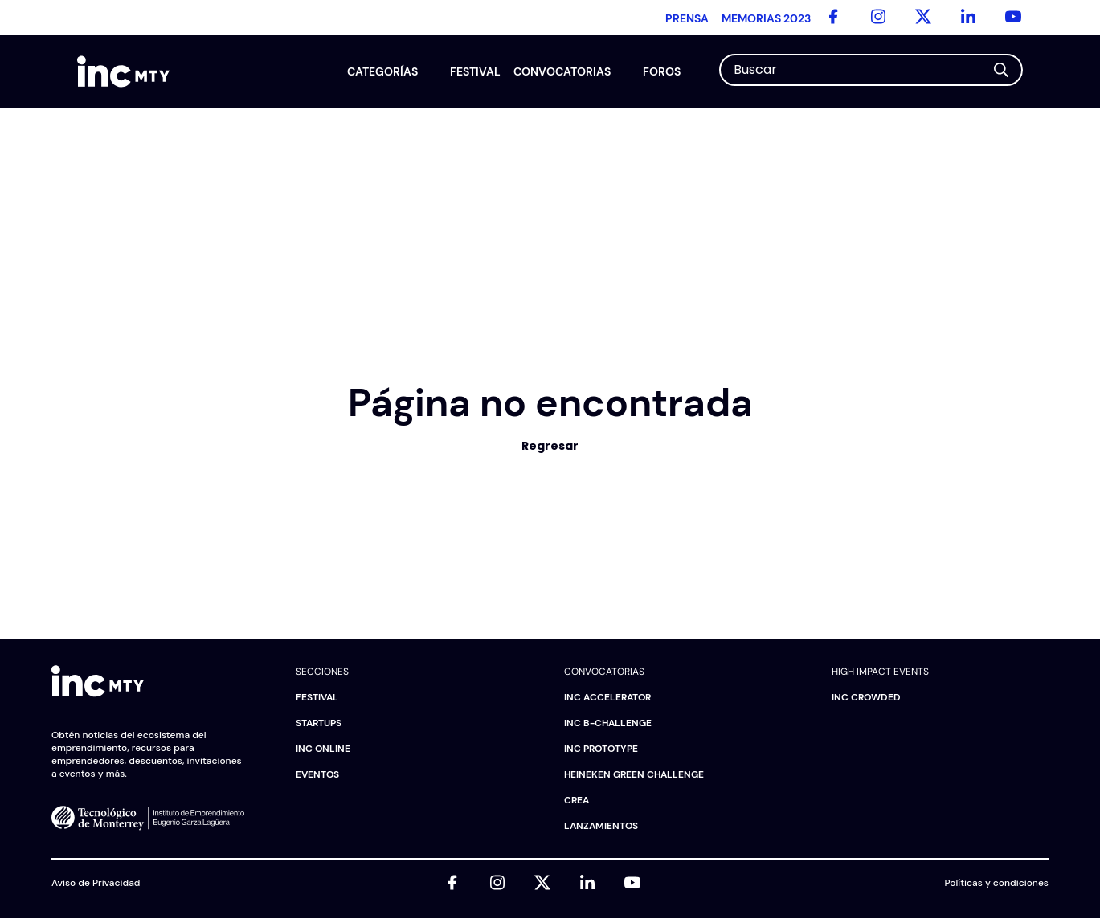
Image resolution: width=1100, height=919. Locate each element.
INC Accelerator (607, 697)
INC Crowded (866, 697)
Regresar (550, 446)
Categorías (382, 71)
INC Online (323, 748)
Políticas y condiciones (997, 882)
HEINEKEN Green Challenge (634, 774)
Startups (318, 723)
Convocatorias (562, 71)
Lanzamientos (601, 825)
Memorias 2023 (766, 18)
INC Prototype (601, 748)
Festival (475, 71)
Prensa (687, 18)
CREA (576, 800)
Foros (662, 71)
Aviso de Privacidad (95, 882)
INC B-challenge (608, 723)
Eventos (317, 774)
